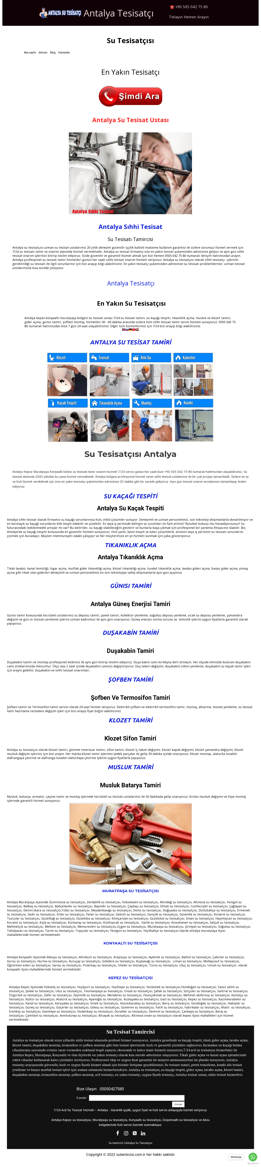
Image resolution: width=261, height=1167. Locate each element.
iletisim (42, 52)
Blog (52, 52)
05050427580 (111, 1089)
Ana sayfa (30, 52)
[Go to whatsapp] (253, 1157)
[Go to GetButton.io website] (252, 1163)
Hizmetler (64, 52)
